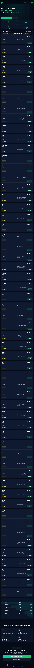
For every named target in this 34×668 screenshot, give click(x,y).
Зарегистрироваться (17, 656)
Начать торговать (6, 17)
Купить (29, 42)
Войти (16, 17)
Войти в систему (17, 659)
